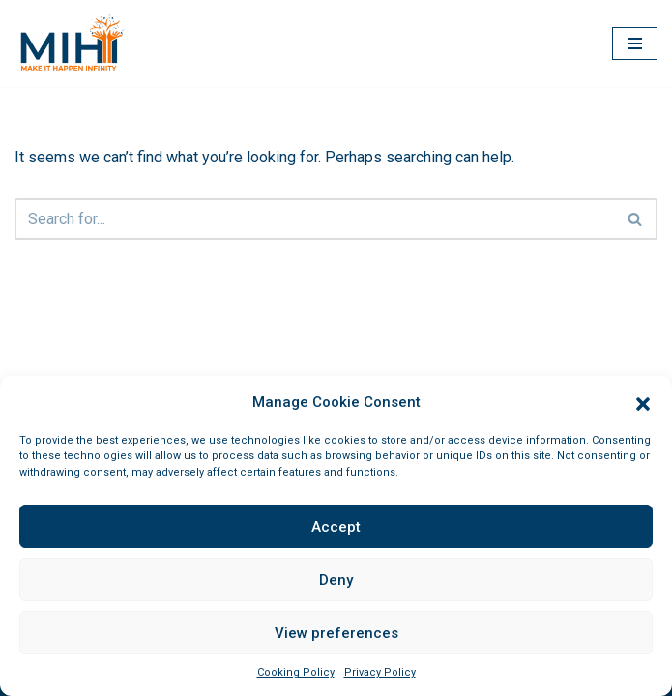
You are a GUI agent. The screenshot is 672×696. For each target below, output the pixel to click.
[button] (643, 402)
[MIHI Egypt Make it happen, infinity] (73, 43)
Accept (336, 527)
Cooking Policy (296, 672)
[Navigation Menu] (634, 43)
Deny (336, 580)
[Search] (314, 219)
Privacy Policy (380, 672)
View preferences (336, 633)
